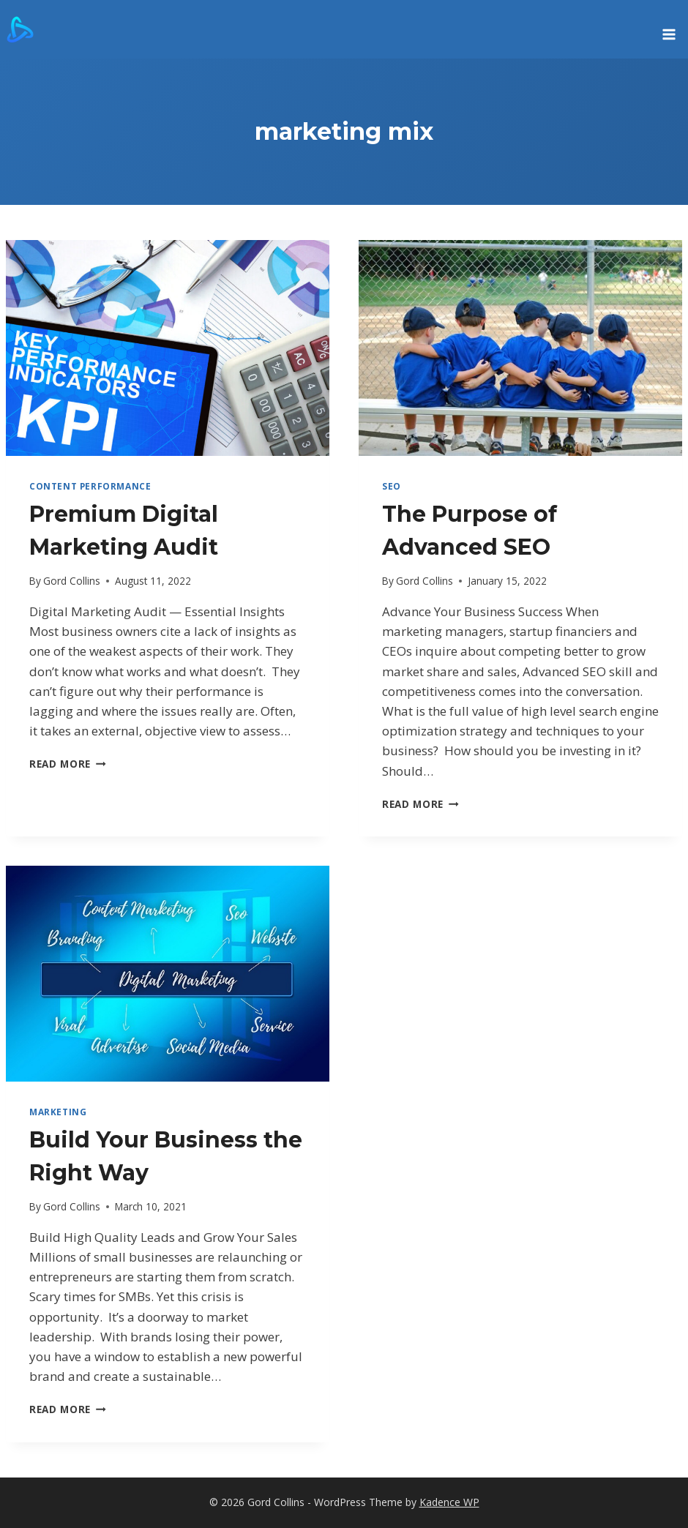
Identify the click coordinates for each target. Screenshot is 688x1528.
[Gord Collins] (20, 29)
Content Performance (90, 486)
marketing (57, 1111)
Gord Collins (71, 581)
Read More (67, 764)
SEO (391, 486)
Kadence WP (449, 1502)
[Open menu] (668, 29)
